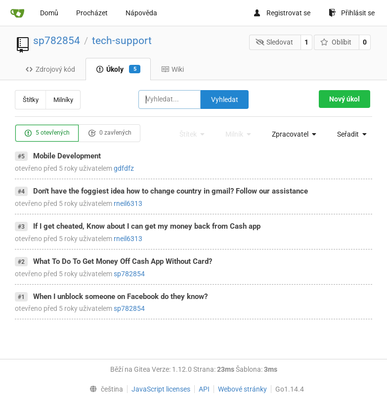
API (204, 389)
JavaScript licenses (160, 389)
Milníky (63, 99)
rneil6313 (128, 203)
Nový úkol (344, 99)
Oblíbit (335, 42)
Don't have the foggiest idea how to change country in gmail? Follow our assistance (170, 191)
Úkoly (118, 69)
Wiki (172, 69)
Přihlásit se (351, 13)
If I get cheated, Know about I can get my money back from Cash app (146, 226)
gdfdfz (124, 168)
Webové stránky (242, 389)
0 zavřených (109, 133)
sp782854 (56, 41)
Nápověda (141, 13)
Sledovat (275, 42)
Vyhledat (224, 99)
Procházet (92, 13)
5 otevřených (47, 133)
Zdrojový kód (50, 69)
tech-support (122, 41)
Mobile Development (67, 155)
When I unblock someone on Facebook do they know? (120, 296)
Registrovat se (281, 13)
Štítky (31, 99)
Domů (49, 13)
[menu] (291, 134)
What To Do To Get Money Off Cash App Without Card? (122, 261)
